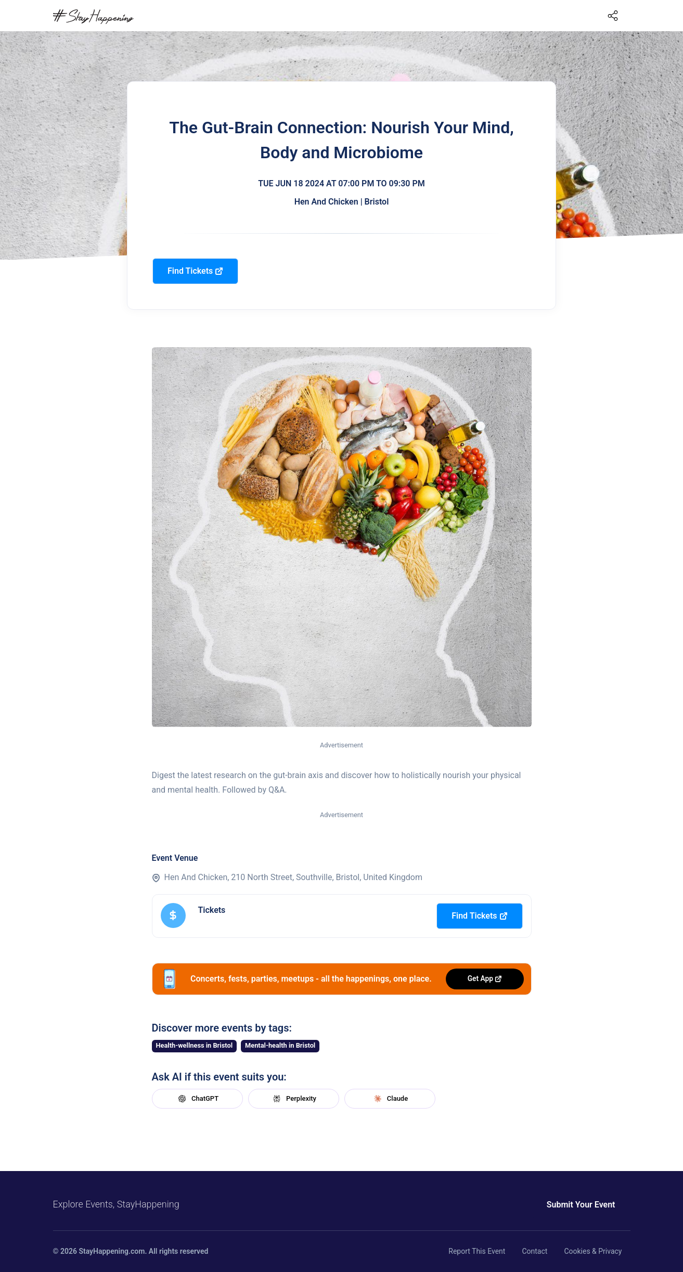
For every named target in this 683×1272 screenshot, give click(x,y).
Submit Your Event (581, 1205)
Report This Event (476, 1251)
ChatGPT (197, 1098)
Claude (389, 1098)
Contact (534, 1251)
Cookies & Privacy (593, 1251)
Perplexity (293, 1098)
